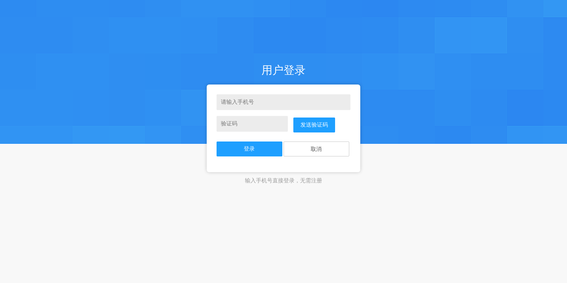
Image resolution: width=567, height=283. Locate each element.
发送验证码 (314, 125)
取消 (316, 149)
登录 (249, 149)
